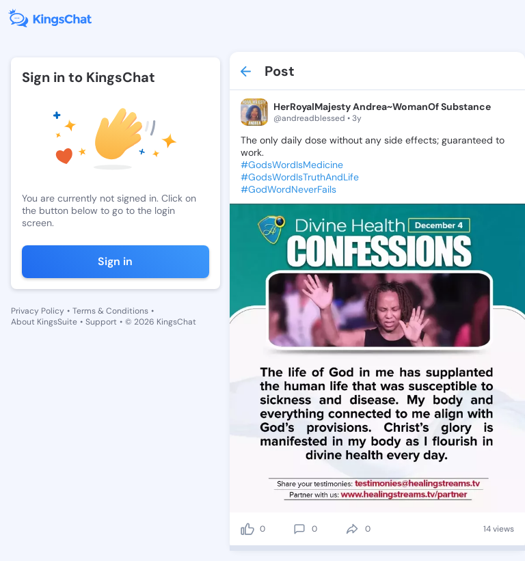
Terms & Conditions (110, 310)
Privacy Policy (37, 310)
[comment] (299, 529)
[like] (247, 529)
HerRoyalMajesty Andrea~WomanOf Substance (382, 106)
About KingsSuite (44, 321)
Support (101, 321)
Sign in (115, 261)
